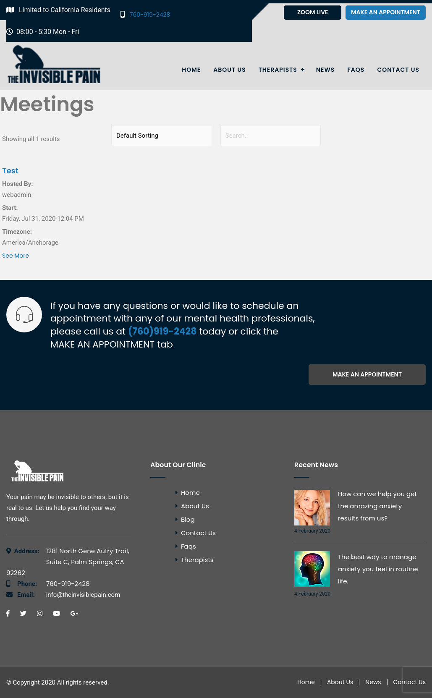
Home (191, 69)
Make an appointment (385, 12)
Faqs (355, 69)
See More (15, 255)
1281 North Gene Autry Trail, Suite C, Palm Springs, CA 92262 (67, 561)
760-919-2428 (145, 14)
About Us (229, 69)
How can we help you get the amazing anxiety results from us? (377, 506)
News (325, 69)
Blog (188, 519)
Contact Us (398, 69)
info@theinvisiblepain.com (68, 595)
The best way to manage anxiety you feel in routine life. (378, 569)
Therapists (278, 69)
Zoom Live (312, 12)
